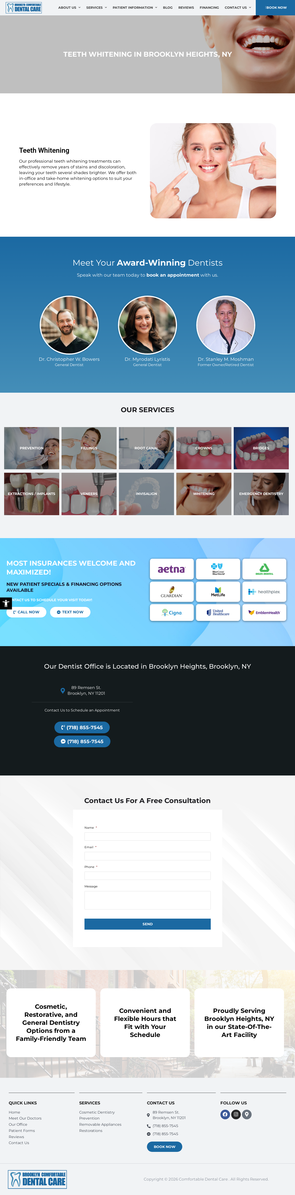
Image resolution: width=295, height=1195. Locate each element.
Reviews (186, 8)
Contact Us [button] (238, 7)
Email (90, 847)
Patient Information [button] (135, 7)
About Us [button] (69, 7)
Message (91, 886)
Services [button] (96, 7)
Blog (168, 8)
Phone (90, 867)
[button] (6, 603)
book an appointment (172, 275)
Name (90, 827)
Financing (209, 8)
